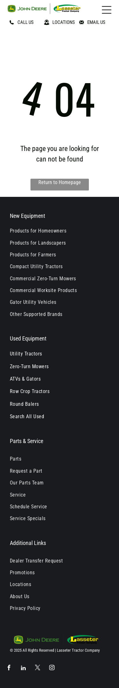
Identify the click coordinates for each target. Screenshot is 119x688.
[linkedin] (23, 668)
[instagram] (52, 668)
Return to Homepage (59, 182)
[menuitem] (59, 231)
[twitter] (38, 668)
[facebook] (9, 668)
